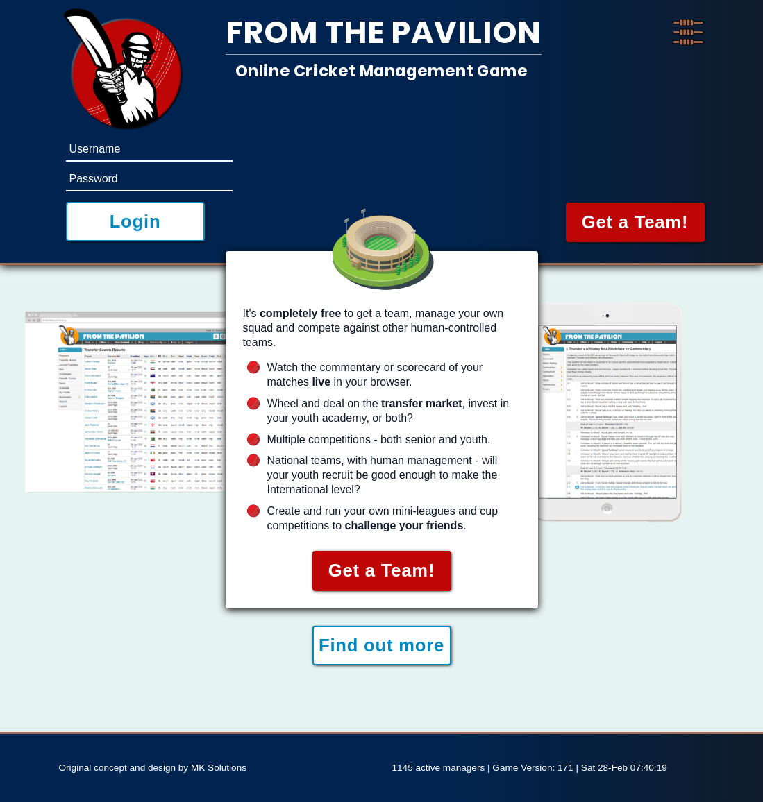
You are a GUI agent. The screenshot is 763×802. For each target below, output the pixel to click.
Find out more (381, 645)
